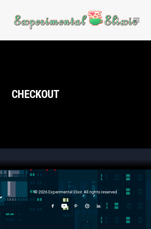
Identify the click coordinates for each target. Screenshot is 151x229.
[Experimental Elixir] (75, 20)
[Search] (117, 20)
